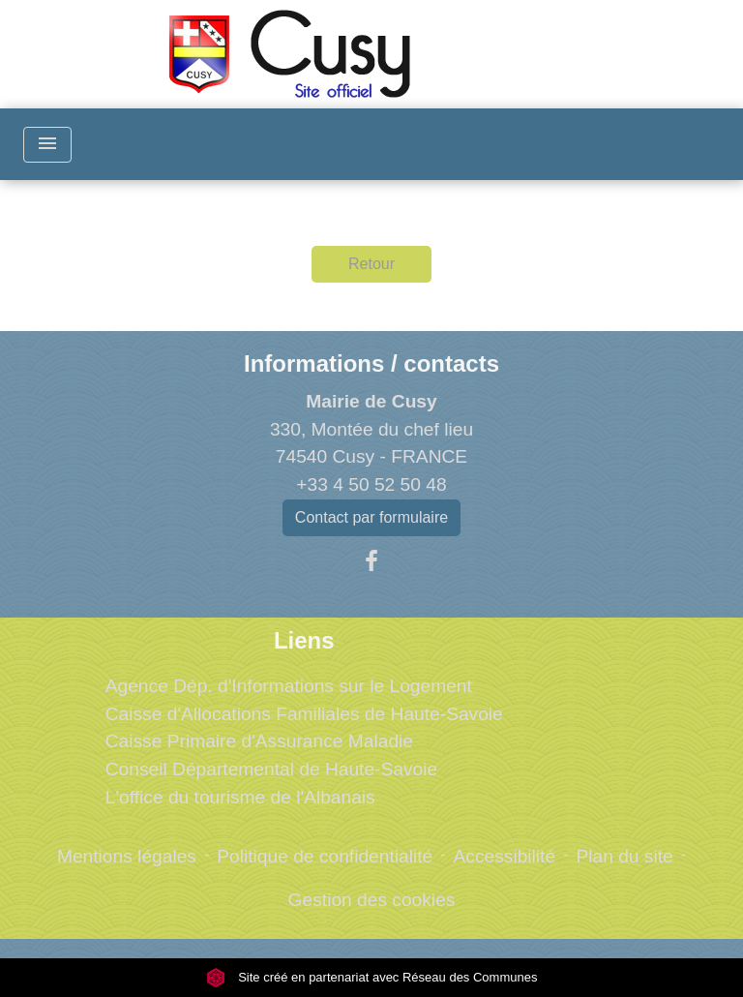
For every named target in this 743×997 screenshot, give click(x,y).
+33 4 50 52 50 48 (371, 484)
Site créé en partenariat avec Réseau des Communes (372, 977)
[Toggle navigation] (47, 145)
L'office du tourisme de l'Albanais (240, 797)
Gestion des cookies (372, 900)
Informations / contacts (371, 363)
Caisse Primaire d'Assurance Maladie (259, 741)
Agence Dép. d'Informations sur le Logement (288, 686)
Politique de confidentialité (324, 856)
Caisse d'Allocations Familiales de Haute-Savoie (304, 714)
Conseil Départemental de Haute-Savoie (271, 769)
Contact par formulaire (371, 517)
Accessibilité (505, 856)
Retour (371, 264)
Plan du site (624, 856)
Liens (304, 640)
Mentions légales (126, 856)
